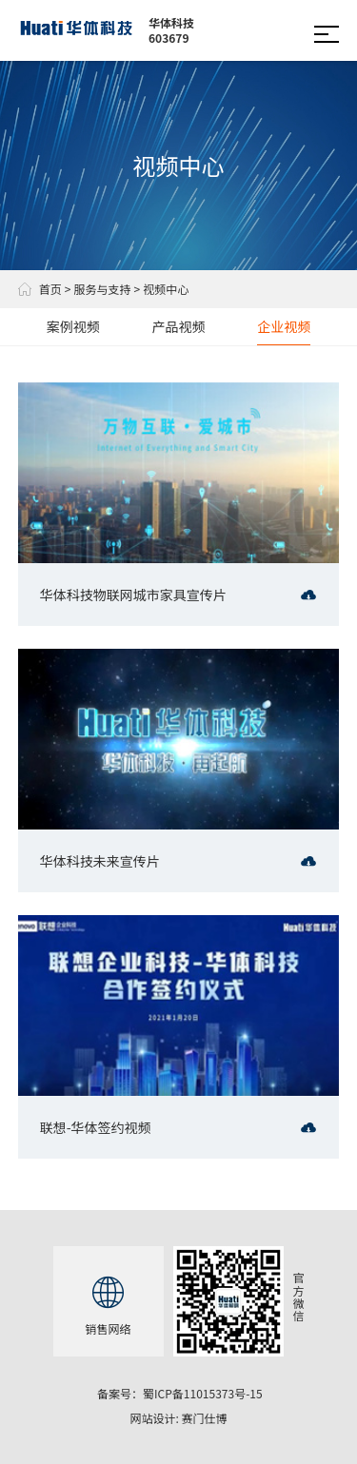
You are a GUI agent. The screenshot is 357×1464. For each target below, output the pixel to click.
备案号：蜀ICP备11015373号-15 (180, 1393)
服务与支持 (101, 289)
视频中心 (165, 289)
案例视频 (73, 326)
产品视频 (179, 326)
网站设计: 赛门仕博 (178, 1418)
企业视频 (283, 326)
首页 (40, 289)
